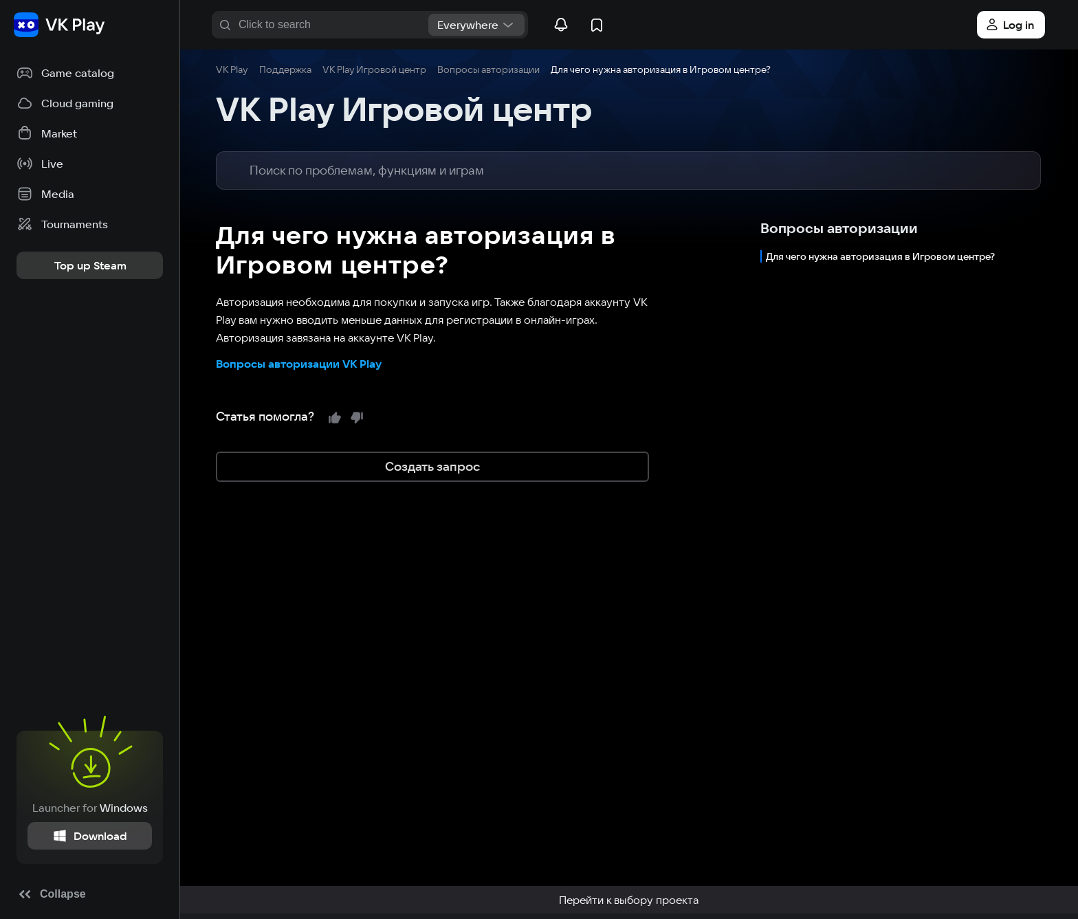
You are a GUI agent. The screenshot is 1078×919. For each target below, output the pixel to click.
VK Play (232, 69)
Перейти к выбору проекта (628, 900)
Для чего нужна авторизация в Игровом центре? (880, 256)
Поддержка (285, 69)
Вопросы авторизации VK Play (299, 363)
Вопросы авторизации (488, 69)
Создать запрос (432, 466)
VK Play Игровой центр (374, 69)
